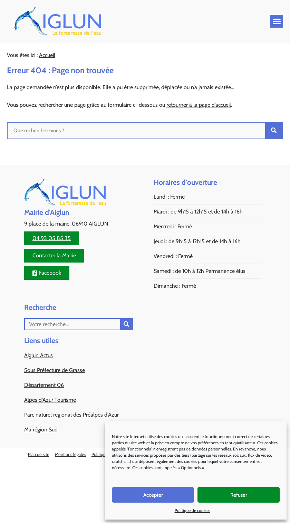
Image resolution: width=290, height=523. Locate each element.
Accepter (153, 495)
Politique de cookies (192, 510)
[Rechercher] (273, 131)
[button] (276, 21)
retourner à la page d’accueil (198, 105)
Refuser (238, 495)
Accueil (47, 55)
